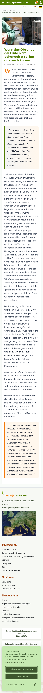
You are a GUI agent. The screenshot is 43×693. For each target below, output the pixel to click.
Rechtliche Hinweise (10, 621)
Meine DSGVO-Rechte (11, 589)
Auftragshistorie (8, 585)
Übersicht (6, 600)
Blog (12, 10)
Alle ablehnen (21, 676)
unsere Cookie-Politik (15, 662)
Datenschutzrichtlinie (11, 607)
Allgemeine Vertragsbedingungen (16, 604)
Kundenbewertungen (11, 570)
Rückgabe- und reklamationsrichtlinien (18, 618)
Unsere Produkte (9, 549)
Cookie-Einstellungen (11, 614)
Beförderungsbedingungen (13, 553)
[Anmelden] (40, 2)
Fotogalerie (6, 563)
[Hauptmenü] (3, 2)
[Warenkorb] (36, 2)
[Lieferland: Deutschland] (32, 7)
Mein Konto (6, 582)
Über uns (5, 560)
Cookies (5, 611)
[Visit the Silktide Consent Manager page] (34, 684)
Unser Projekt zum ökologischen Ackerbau (19, 556)
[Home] (5, 10)
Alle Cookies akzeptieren (21, 669)
